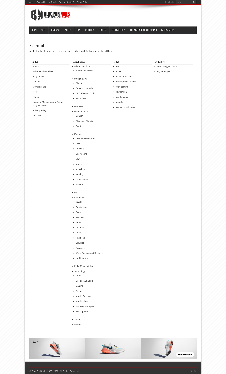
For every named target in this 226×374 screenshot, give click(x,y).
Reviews (56, 30)
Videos (77, 324)
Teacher (79, 184)
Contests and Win (84, 88)
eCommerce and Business (143, 30)
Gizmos (79, 291)
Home (34, 30)
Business (78, 106)
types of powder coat (125, 107)
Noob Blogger (163, 66)
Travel (77, 319)
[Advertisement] (144, 16)
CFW (78, 275)
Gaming (79, 286)
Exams (77, 134)
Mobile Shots (82, 301)
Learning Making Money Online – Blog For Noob (49, 104)
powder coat (121, 92)
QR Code (52, 2)
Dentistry (80, 148)
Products (80, 227)
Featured (80, 217)
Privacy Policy (82, 2)
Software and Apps (85, 306)
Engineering (81, 154)
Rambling (80, 238)
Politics (91, 30)
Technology (119, 30)
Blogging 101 (80, 78)
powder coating (122, 97)
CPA (78, 143)
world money (82, 258)
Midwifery (80, 169)
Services (80, 243)
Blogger (79, 83)
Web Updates (82, 311)
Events (79, 212)
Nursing (79, 174)
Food (76, 192)
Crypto (79, 202)
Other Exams (82, 179)
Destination (81, 207)
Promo (79, 232)
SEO (44, 30)
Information (168, 30)
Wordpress (81, 98)
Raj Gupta (162, 71)
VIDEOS (69, 30)
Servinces (80, 248)
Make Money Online (83, 266)
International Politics (85, 70)
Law (78, 159)
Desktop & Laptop (84, 281)
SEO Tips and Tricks (85, 93)
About (31, 2)
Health (79, 222)
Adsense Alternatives (43, 71)
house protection (123, 76)
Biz (79, 30)
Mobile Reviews (83, 296)
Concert (79, 116)
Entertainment (81, 111)
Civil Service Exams (85, 138)
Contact (37, 81)
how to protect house (125, 81)
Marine (79, 164)
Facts (104, 30)
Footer (36, 92)
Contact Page (39, 87)
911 (117, 66)
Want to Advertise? (66, 2)
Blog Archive (41, 2)
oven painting (121, 87)
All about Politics (82, 66)
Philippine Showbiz (85, 121)
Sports (79, 126)
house (118, 71)
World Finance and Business (89, 253)
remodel (119, 102)
